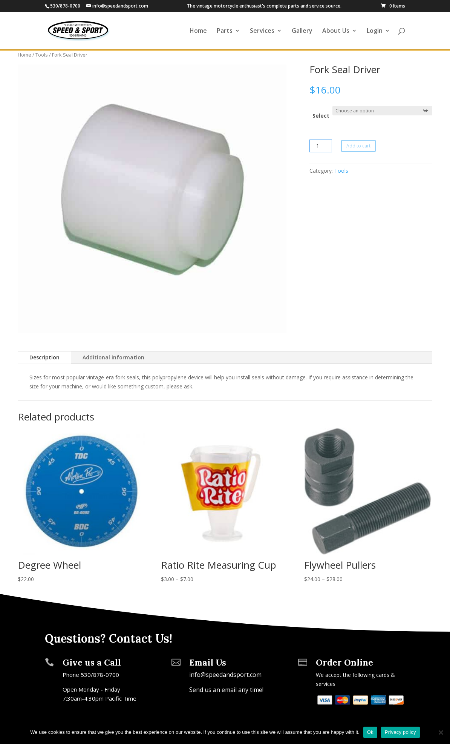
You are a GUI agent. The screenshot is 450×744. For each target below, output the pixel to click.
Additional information (113, 357)
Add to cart (358, 146)
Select (320, 115)
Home (198, 31)
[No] (440, 732)
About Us (335, 31)
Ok (370, 732)
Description (44, 357)
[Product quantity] (320, 146)
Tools (41, 54)
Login (375, 31)
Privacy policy (400, 732)
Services (262, 31)
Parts (225, 31)
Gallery (302, 31)
